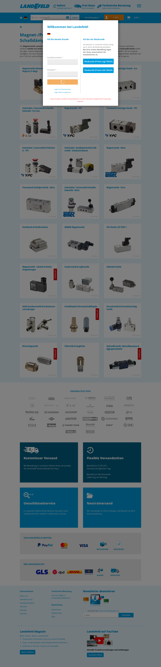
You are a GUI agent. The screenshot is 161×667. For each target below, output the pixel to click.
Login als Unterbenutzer (62, 89)
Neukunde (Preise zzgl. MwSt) (98, 61)
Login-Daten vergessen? (62, 92)
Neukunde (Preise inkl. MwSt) (98, 70)
